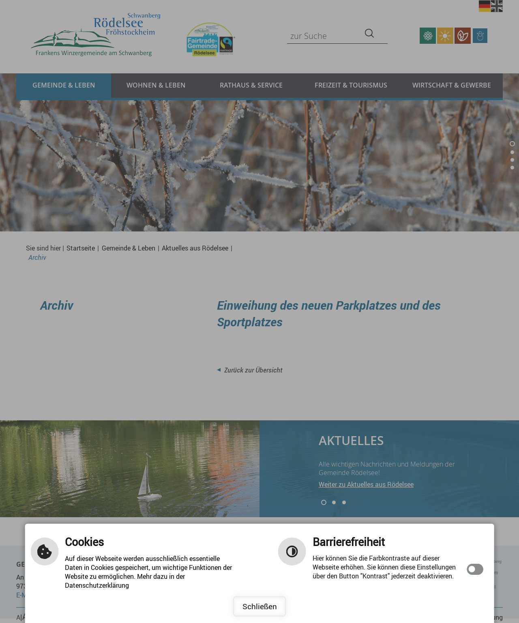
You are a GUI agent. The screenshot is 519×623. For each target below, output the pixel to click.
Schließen (259, 606)
